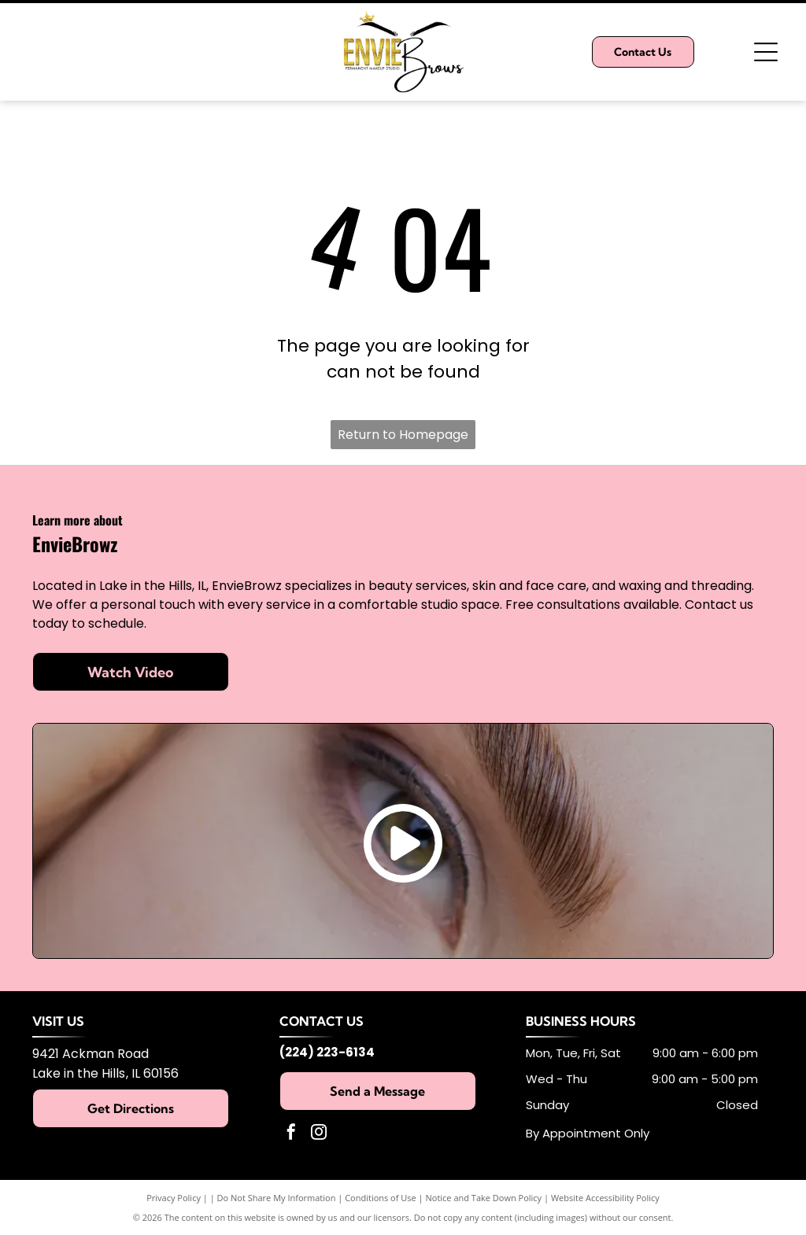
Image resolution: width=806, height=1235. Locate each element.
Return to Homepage (403, 435)
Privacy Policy (173, 1198)
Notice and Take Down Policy (484, 1198)
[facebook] (291, 1134)
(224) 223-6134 (327, 1052)
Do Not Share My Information (276, 1198)
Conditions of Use (380, 1198)
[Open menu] (766, 52)
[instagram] (319, 1134)
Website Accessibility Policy (605, 1198)
